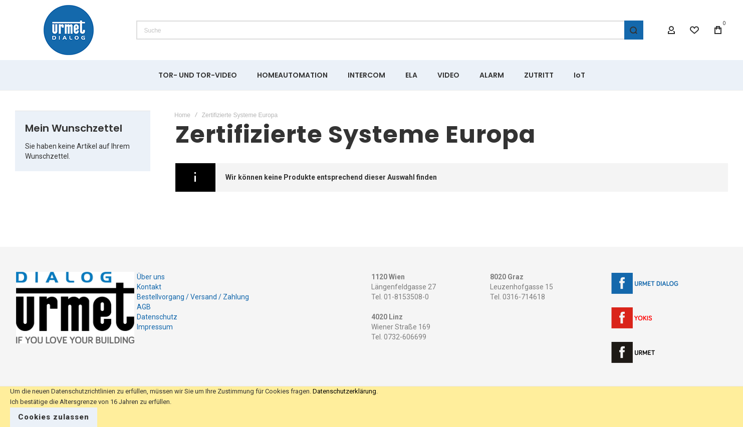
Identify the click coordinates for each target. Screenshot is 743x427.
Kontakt (149, 287)
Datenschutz (157, 317)
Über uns (151, 277)
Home (182, 115)
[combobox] (389, 30)
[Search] (633, 30)
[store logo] (69, 30)
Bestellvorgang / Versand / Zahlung (193, 297)
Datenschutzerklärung (344, 391)
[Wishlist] (694, 30)
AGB (144, 307)
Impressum (155, 327)
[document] (371, 406)
